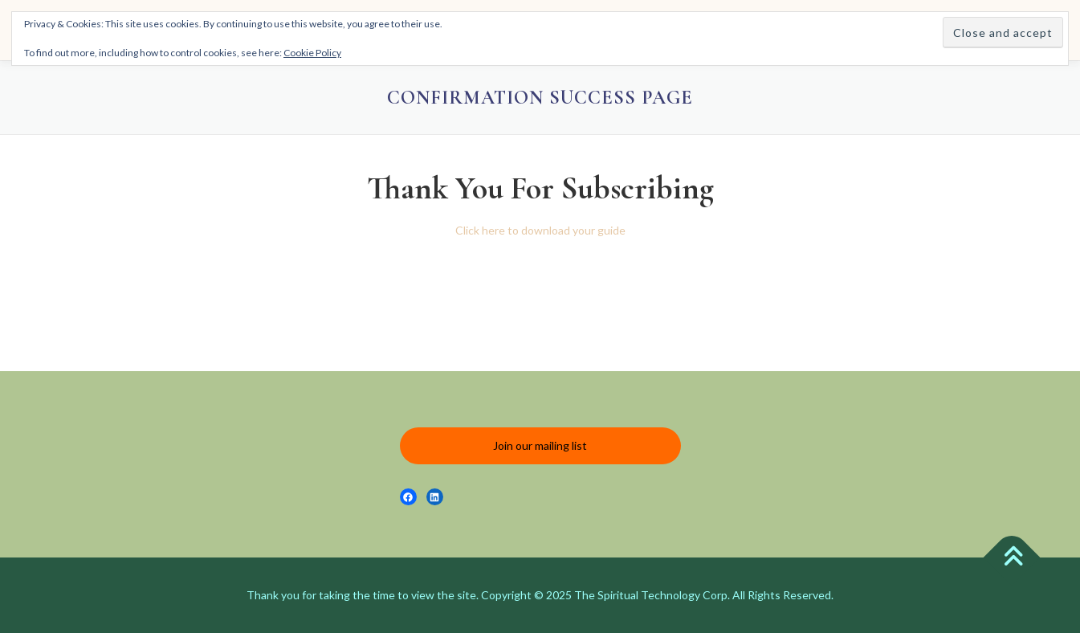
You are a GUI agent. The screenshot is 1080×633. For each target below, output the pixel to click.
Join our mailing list (540, 445)
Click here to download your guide (540, 230)
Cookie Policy (312, 53)
